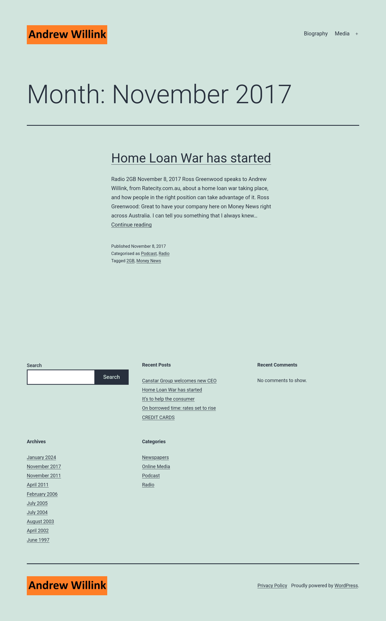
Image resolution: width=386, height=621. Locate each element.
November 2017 (44, 466)
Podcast (149, 253)
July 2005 (37, 503)
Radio (164, 253)
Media (342, 33)
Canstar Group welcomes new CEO (179, 380)
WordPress (346, 585)
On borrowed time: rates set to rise (179, 408)
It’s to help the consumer (168, 399)
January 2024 (41, 457)
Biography (316, 33)
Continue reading (131, 224)
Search (34, 365)
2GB (131, 260)
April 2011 (38, 484)
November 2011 (44, 475)
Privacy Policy (272, 585)
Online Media (156, 466)
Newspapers (155, 457)
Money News (148, 260)
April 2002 (38, 530)
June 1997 (38, 540)
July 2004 (37, 512)
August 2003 (40, 521)
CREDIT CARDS (158, 417)
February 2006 (42, 494)
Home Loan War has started (191, 158)
